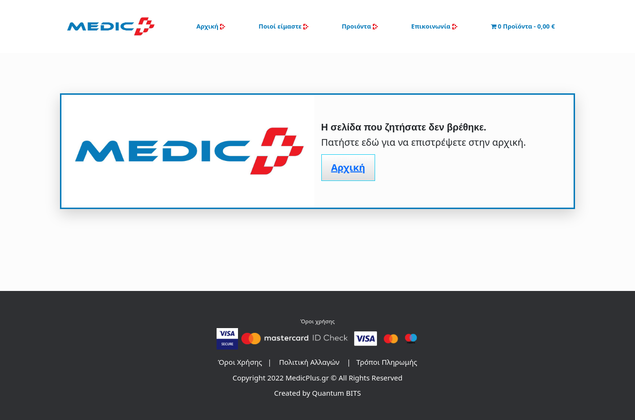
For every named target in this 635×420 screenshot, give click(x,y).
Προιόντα (360, 26)
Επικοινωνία (434, 26)
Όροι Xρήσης (240, 362)
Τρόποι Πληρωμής (387, 362)
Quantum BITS (336, 393)
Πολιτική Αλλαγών (309, 362)
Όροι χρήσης (317, 321)
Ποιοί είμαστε (283, 26)
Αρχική (210, 26)
